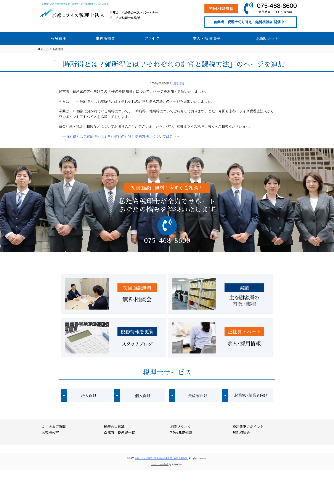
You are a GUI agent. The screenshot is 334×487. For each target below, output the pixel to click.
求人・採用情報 (206, 38)
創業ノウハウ (180, 427)
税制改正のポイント (248, 427)
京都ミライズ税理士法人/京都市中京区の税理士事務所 (161, 458)
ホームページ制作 (160, 464)
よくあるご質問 (54, 427)
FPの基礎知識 (181, 433)
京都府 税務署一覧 (119, 433)
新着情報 (178, 83)
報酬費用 (58, 38)
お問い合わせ (267, 38)
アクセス (152, 38)
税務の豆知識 (114, 427)
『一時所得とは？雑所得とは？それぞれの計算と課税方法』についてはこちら (119, 136)
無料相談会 (241, 433)
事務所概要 (105, 38)
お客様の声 (50, 433)
